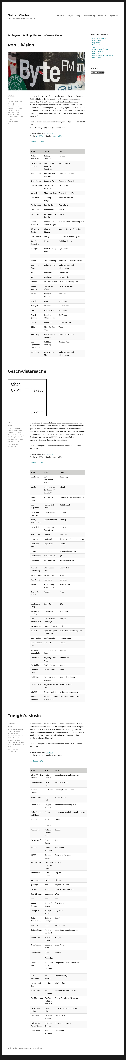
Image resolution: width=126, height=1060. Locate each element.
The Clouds (18, 437)
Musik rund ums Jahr (99, 38)
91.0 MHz (39, 136)
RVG (18, 116)
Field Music (11, 432)
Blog (78, 16)
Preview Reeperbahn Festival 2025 (103, 56)
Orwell (17, 112)
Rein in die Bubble (98, 51)
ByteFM (49, 133)
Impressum (113, 16)
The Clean (11, 437)
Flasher (16, 733)
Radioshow (60, 16)
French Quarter (13, 104)
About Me (102, 16)
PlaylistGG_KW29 (37, 463)
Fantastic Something (15, 430)
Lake (20, 108)
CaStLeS (10, 428)
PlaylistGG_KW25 (37, 761)
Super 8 (14, 742)
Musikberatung (89, 16)
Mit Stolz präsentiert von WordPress (30, 1048)
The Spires (15, 744)
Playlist (70, 16)
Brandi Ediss (18, 101)
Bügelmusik (96, 43)
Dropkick (17, 428)
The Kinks (11, 439)
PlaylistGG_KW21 (37, 142)
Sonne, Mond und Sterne (100, 49)
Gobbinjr (11, 736)
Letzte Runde (96, 41)
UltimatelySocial (79, 1059)
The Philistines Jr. (13, 441)
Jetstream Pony (13, 108)
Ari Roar (14, 731)
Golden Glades (18, 15)
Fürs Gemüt (96, 45)
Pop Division (21, 44)
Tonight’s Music (24, 715)
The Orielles (19, 439)
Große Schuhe (96, 58)
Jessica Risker (18, 736)
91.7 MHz (58, 136)
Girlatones (15, 106)
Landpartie (95, 53)
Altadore (10, 101)
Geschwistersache (27, 371)
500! (93, 47)
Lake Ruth (11, 110)
